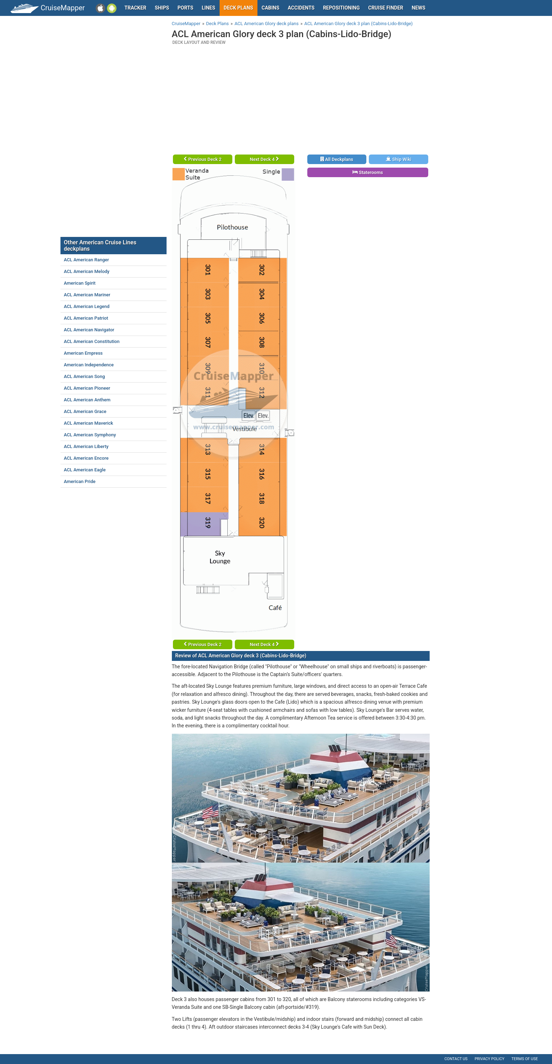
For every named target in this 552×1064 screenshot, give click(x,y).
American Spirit (80, 283)
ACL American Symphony (90, 434)
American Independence (89, 364)
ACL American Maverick (88, 423)
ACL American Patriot (86, 318)
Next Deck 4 (264, 159)
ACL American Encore (86, 458)
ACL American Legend (87, 306)
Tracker (135, 8)
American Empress (83, 353)
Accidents (301, 8)
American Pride (79, 481)
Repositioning (341, 8)
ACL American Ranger (86, 259)
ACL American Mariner (87, 294)
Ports (185, 8)
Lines (208, 8)
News (418, 8)
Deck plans (238, 8)
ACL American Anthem (87, 399)
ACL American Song (84, 376)
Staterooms (368, 172)
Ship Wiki (398, 159)
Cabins (270, 8)
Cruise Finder (385, 8)
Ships (162, 8)
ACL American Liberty (86, 446)
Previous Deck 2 (202, 159)
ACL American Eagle (85, 469)
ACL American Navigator (89, 329)
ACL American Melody (87, 271)
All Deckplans (336, 159)
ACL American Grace (85, 411)
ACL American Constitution (92, 341)
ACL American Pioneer (87, 388)
